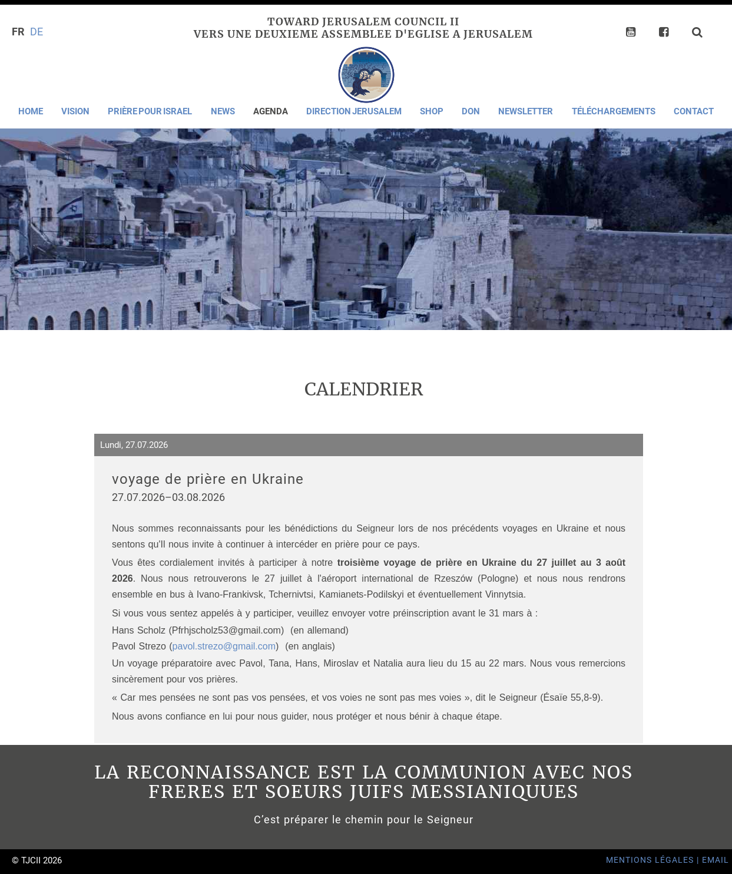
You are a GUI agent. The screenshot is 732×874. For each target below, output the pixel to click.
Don (471, 111)
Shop (431, 111)
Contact (694, 111)
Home (30, 111)
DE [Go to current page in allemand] (36, 32)
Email (715, 860)
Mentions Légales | (654, 860)
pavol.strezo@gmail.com (224, 646)
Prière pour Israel (150, 111)
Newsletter (525, 111)
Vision (75, 111)
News (223, 111)
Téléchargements (613, 111)
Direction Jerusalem (354, 111)
